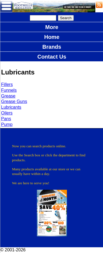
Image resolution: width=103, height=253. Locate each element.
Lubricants (11, 107)
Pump (7, 124)
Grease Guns (14, 101)
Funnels (9, 90)
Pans (6, 118)
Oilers (7, 113)
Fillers (7, 84)
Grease (8, 96)
